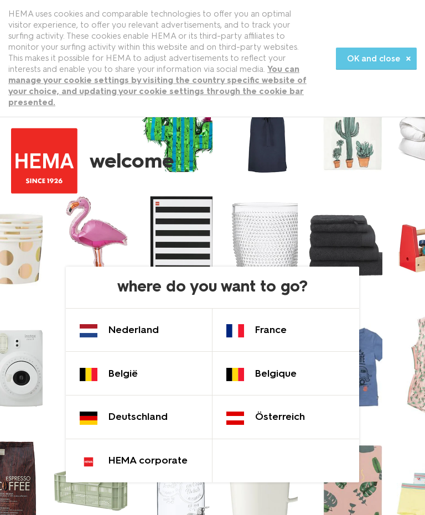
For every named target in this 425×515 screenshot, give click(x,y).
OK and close (373, 59)
